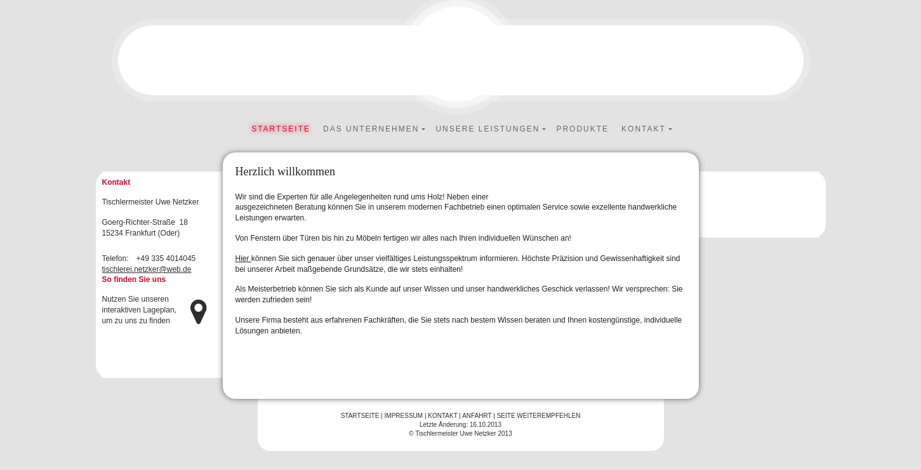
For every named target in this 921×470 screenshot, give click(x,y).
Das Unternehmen (371, 128)
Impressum (404, 415)
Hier (243, 258)
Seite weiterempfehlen (539, 415)
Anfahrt (476, 415)
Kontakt (643, 128)
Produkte (582, 128)
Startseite (280, 128)
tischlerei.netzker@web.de (147, 269)
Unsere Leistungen (487, 128)
